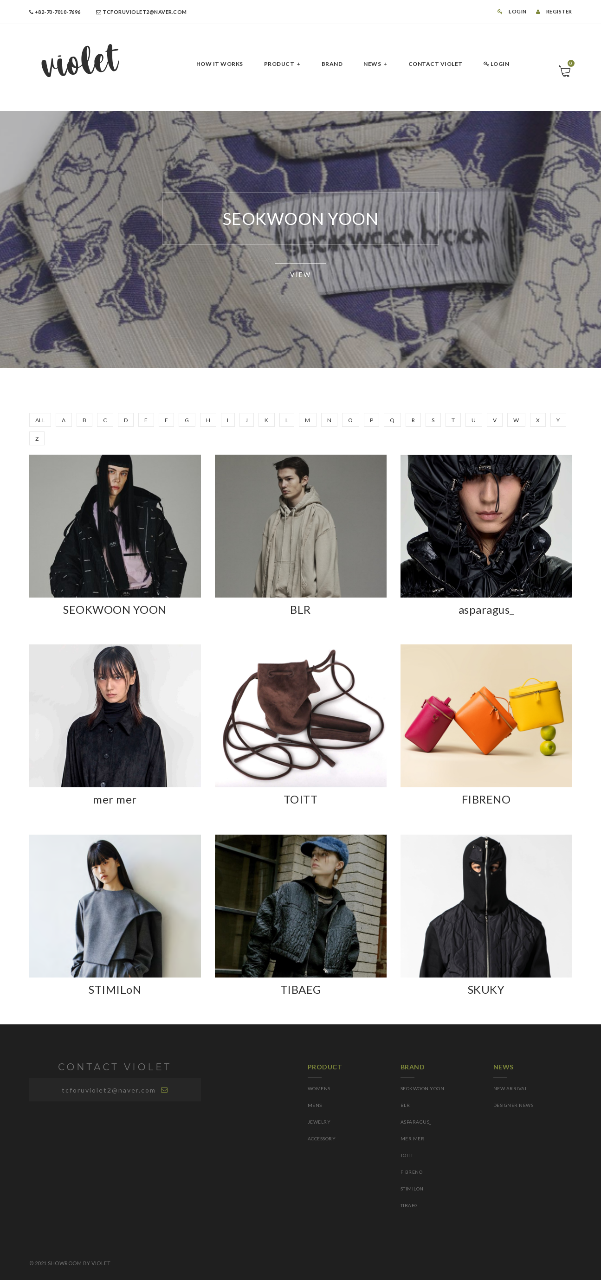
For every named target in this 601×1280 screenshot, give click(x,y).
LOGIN (512, 11)
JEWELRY (319, 1122)
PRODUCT (279, 63)
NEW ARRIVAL (510, 1088)
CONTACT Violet (435, 63)
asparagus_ (486, 609)
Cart (570, 65)
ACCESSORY (322, 1138)
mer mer (115, 799)
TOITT (301, 799)
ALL (40, 420)
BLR (300, 609)
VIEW (300, 274)
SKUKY (486, 989)
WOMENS (319, 1088)
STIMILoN (115, 989)
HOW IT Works (219, 63)
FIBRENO (486, 799)
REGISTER (554, 11)
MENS (315, 1105)
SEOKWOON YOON (115, 609)
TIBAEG (300, 989)
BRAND (332, 63)
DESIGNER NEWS (513, 1105)
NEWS (372, 63)
